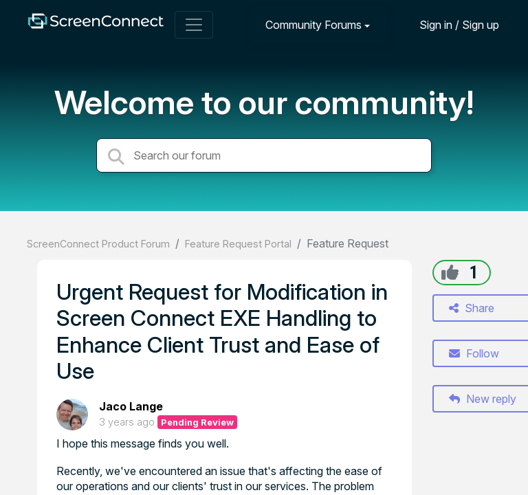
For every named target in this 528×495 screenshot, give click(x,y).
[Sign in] (449, 24)
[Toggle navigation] (194, 24)
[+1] (450, 272)
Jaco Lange (131, 406)
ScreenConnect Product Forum (98, 244)
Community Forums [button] (313, 25)
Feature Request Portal (238, 244)
